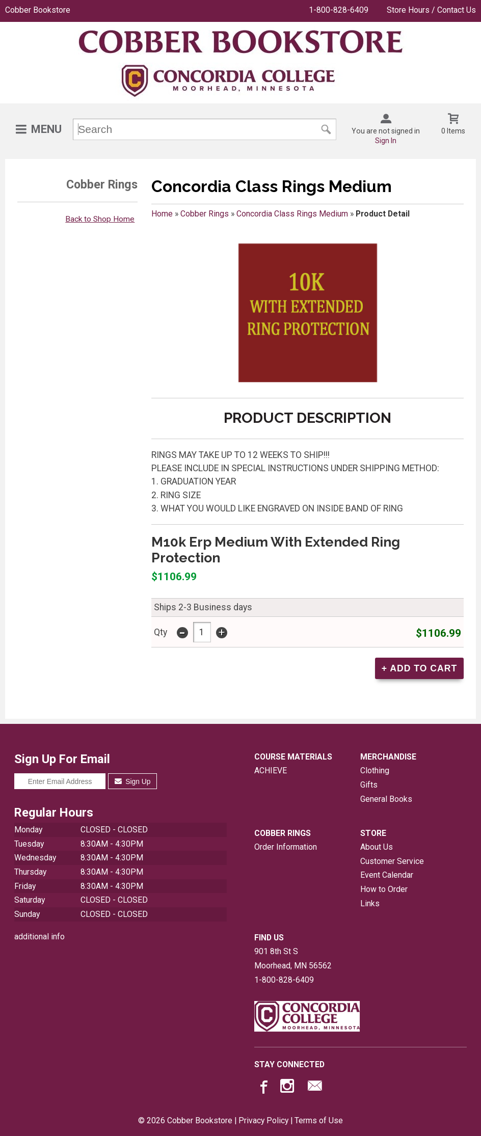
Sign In (385, 141)
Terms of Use (319, 1120)
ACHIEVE (270, 770)
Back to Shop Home (100, 219)
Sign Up (133, 781)
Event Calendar (386, 875)
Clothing (374, 770)
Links (370, 903)
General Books (386, 799)
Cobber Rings (204, 214)
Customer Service (392, 861)
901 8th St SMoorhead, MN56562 (293, 958)
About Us (376, 847)
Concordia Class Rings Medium (292, 214)
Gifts (369, 785)
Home (162, 214)
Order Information (285, 847)
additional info (39, 936)
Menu (46, 129)
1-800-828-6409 (338, 10)
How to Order (384, 889)
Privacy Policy (263, 1120)
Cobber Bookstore (37, 10)
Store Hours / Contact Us (431, 10)
